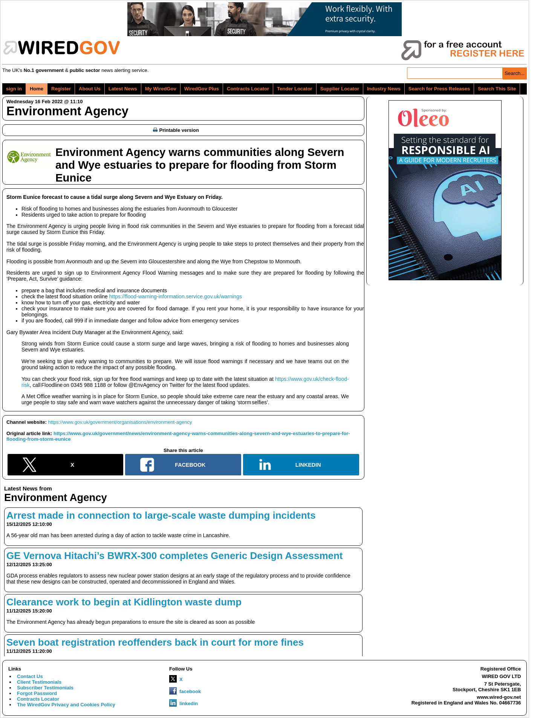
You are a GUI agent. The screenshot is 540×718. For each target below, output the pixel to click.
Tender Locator (294, 89)
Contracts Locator (248, 89)
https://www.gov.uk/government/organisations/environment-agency (120, 422)
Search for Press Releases (439, 89)
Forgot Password (37, 693)
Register (61, 89)
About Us (90, 89)
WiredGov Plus (201, 89)
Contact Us (30, 676)
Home (36, 89)
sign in (14, 89)
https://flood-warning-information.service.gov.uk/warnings (175, 296)
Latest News (123, 89)
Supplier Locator (339, 89)
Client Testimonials (39, 682)
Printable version (176, 130)
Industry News (384, 89)
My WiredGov (160, 89)
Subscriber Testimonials (45, 688)
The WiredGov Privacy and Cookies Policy (66, 704)
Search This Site (497, 89)
